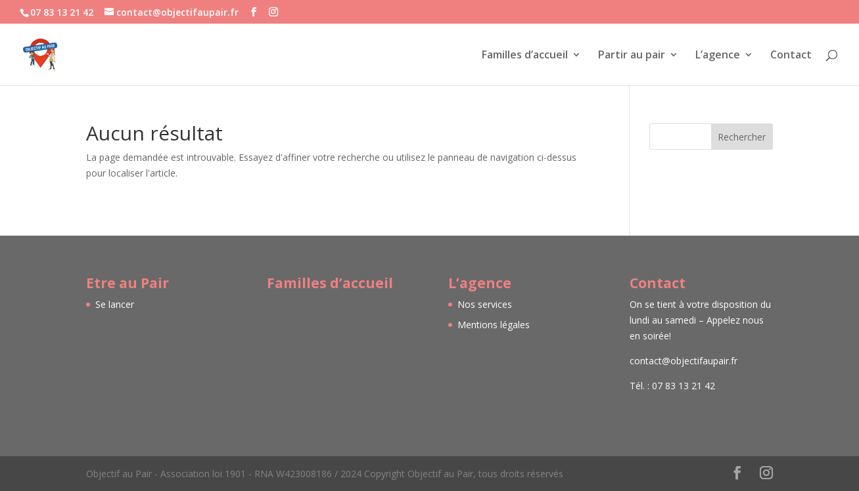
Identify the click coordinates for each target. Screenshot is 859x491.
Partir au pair (631, 56)
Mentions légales (493, 324)
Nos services (484, 304)
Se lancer (114, 304)
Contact (791, 56)
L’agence (717, 56)
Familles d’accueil (525, 56)
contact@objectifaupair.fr (683, 360)
